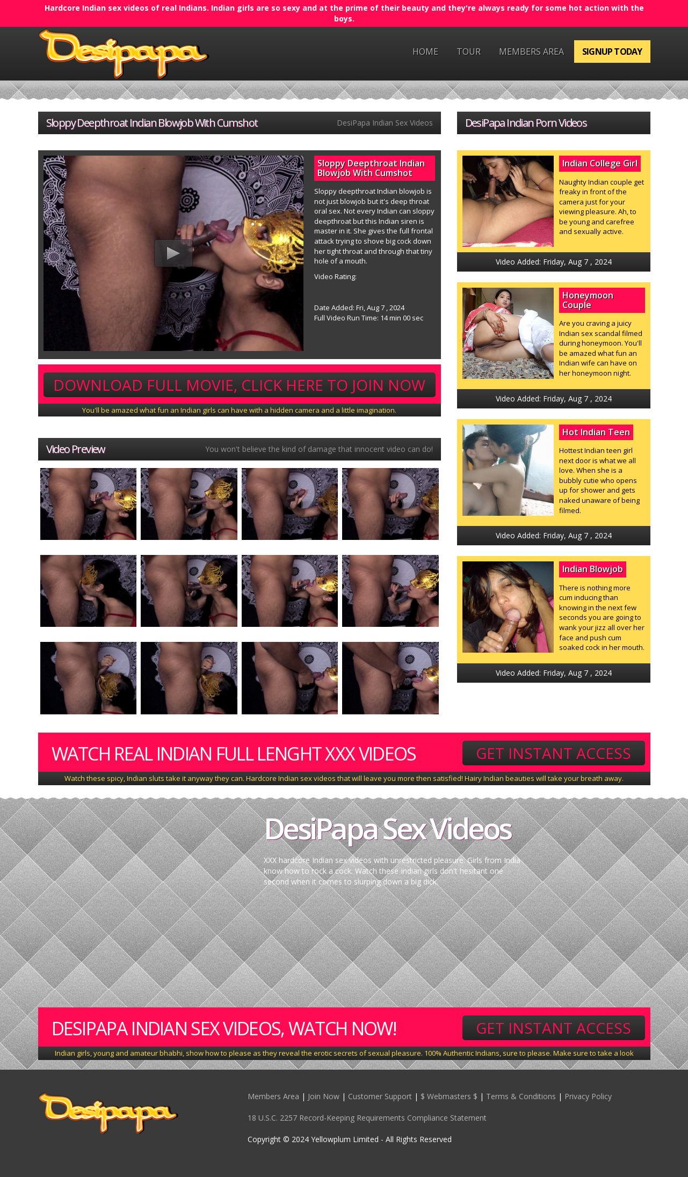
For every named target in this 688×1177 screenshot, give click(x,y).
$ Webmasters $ (449, 1096)
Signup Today (612, 51)
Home (425, 51)
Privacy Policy (588, 1096)
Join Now (323, 1096)
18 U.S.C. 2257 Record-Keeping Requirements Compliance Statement (367, 1118)
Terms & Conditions (521, 1096)
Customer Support (380, 1096)
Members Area (531, 51)
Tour (469, 51)
